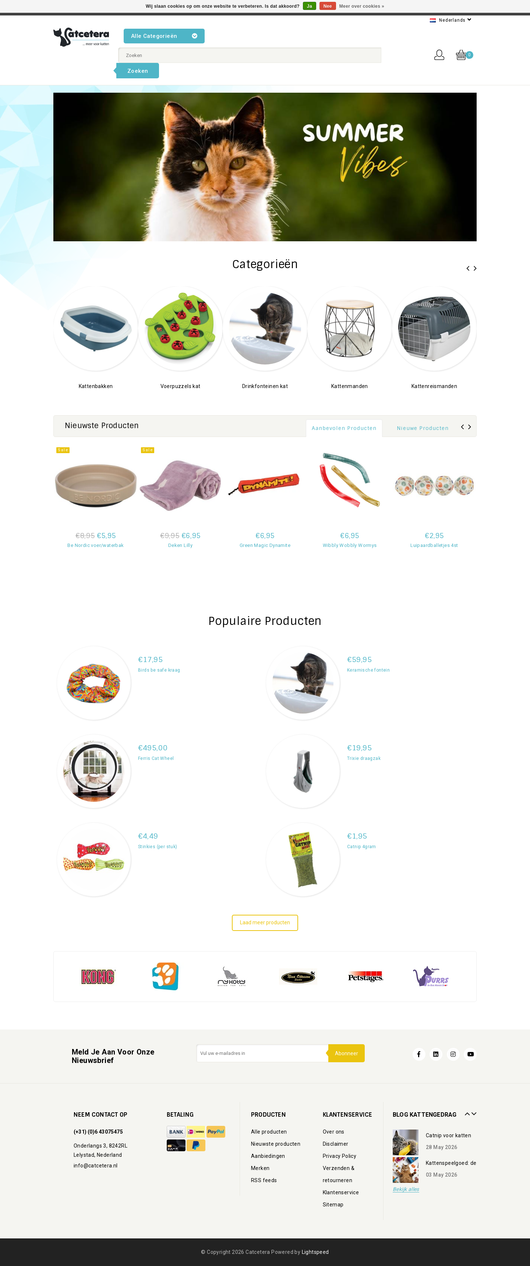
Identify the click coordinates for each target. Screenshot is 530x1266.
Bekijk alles (406, 1189)
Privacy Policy (340, 1156)
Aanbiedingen (268, 1156)
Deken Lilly (180, 545)
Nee (328, 6)
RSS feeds (264, 1180)
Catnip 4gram (361, 846)
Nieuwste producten (275, 1144)
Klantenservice (341, 1192)
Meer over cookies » (361, 6)
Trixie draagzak (364, 758)
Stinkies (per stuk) (157, 846)
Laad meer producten (265, 922)
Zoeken (137, 71)
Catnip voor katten (448, 1135)
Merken (260, 1168)
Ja (309, 6)
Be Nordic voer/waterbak (95, 545)
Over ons (333, 1132)
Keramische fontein (368, 670)
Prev (466, 1111)
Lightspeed (315, 1252)
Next (473, 1111)
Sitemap (333, 1205)
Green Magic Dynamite (265, 545)
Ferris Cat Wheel (156, 758)
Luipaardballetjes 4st (434, 545)
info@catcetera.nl (96, 1166)
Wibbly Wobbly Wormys (350, 545)
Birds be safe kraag (159, 670)
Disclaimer (336, 1144)
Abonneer (345, 1053)
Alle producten (269, 1132)
